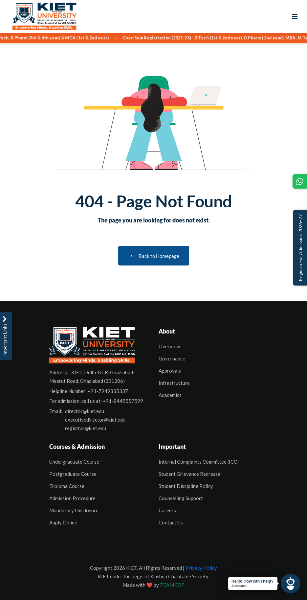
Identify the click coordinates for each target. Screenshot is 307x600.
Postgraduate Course (73, 474)
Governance (172, 358)
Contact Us (171, 522)
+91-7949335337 (108, 391)
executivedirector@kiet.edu (95, 420)
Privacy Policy (201, 568)
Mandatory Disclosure (74, 510)
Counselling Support (181, 498)
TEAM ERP (172, 585)
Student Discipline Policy (186, 486)
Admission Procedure (72, 498)
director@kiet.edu (84, 411)
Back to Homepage (153, 256)
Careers (167, 510)
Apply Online (63, 522)
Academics (170, 395)
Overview (169, 346)
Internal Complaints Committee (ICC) (199, 462)
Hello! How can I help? (252, 581)
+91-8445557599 (123, 401)
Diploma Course (66, 486)
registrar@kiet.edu (85, 428)
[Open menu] (294, 16)
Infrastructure (174, 383)
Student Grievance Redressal (190, 474)
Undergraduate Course (74, 462)
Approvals (170, 371)
